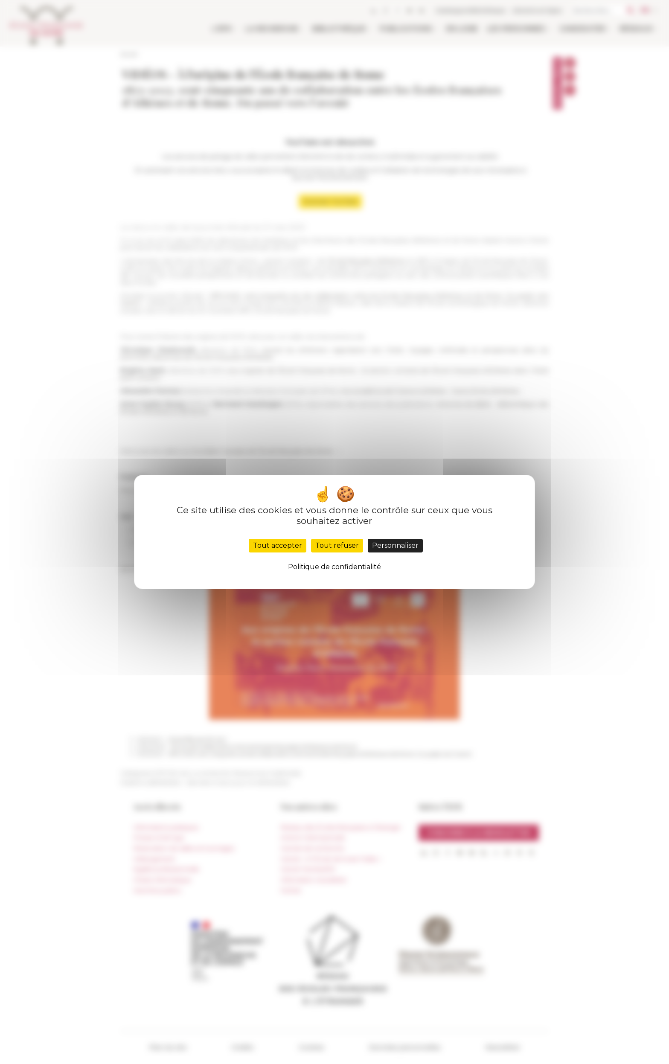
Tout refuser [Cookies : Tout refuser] (337, 545)
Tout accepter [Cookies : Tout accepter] (277, 545)
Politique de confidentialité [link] (334, 567)
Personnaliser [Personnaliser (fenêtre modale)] (395, 545)
